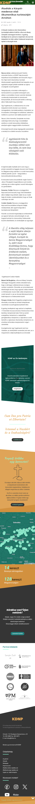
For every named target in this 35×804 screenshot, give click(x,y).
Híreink (5, 761)
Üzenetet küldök (17, 633)
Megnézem (17, 389)
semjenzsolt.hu (10, 653)
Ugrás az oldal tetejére (10, 772)
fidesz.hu (10, 674)
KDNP (17, 719)
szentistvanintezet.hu (25, 684)
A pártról (5, 759)
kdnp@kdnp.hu (11, 738)
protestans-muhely (10, 695)
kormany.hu (24, 664)
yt (3, 793)
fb (4, 785)
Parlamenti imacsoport (24, 695)
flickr (13, 793)
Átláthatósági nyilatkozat (10, 770)
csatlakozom (17, 440)
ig (12, 785)
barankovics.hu (25, 653)
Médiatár (5, 763)
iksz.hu (10, 664)
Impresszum (7, 766)
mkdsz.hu (25, 674)
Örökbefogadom (17, 504)
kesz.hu (10, 684)
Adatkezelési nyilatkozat (10, 768)
